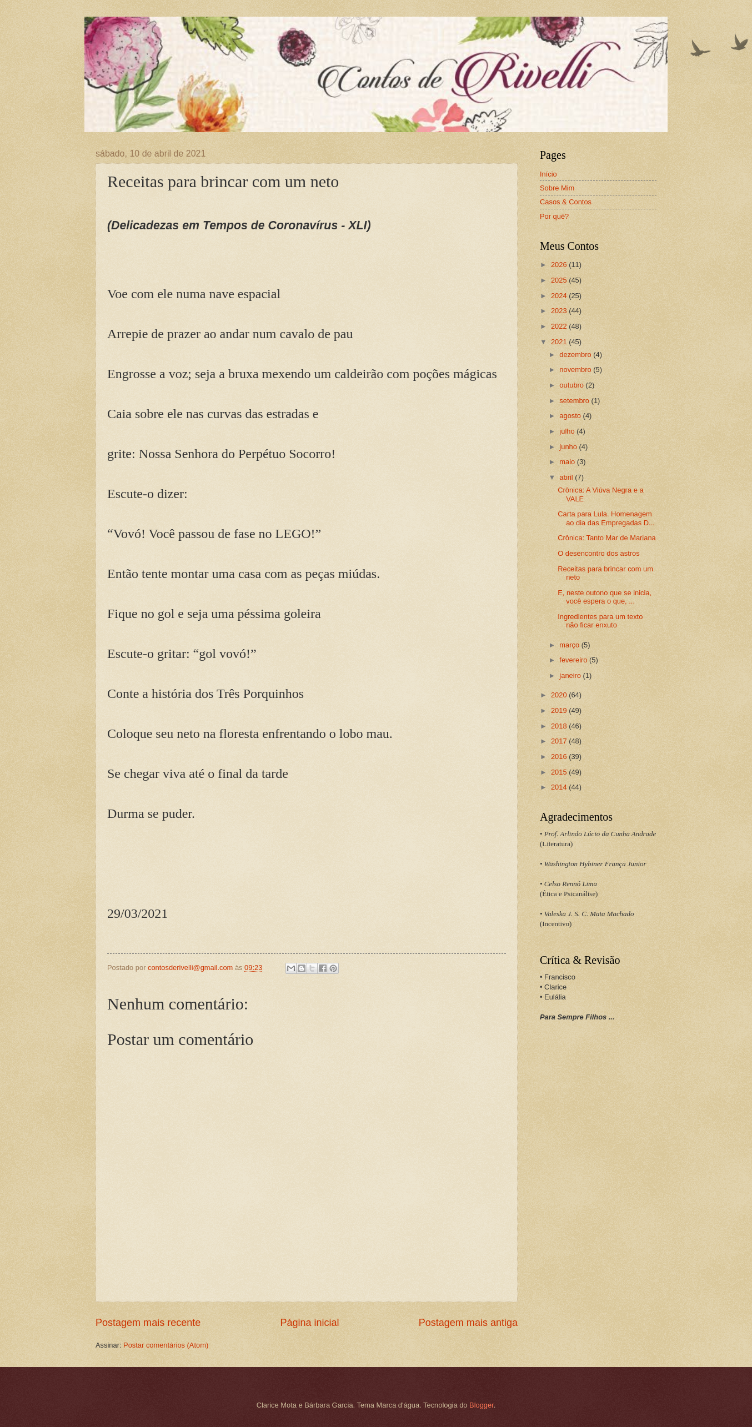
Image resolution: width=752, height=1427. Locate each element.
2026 (560, 264)
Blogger (481, 1405)
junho (569, 447)
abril (567, 477)
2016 (560, 756)
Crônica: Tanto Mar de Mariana (607, 538)
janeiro (571, 675)
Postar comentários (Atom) (165, 1345)
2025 (560, 280)
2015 (560, 772)
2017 (560, 741)
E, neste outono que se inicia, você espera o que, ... (604, 597)
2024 (560, 296)
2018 (560, 726)
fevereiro (574, 660)
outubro (572, 385)
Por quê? (554, 216)
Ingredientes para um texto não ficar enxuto (600, 620)
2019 (560, 710)
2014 (560, 787)
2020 (560, 695)
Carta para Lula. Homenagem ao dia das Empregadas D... (606, 518)
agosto (571, 415)
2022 (560, 326)
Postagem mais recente (148, 1322)
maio (567, 462)
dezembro (576, 354)
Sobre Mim (557, 188)
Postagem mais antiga (468, 1322)
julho (567, 431)
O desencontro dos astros (598, 553)
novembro (576, 369)
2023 (560, 310)
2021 (560, 342)
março (570, 645)
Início (548, 174)
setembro (575, 400)
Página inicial (309, 1322)
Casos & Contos (565, 202)
